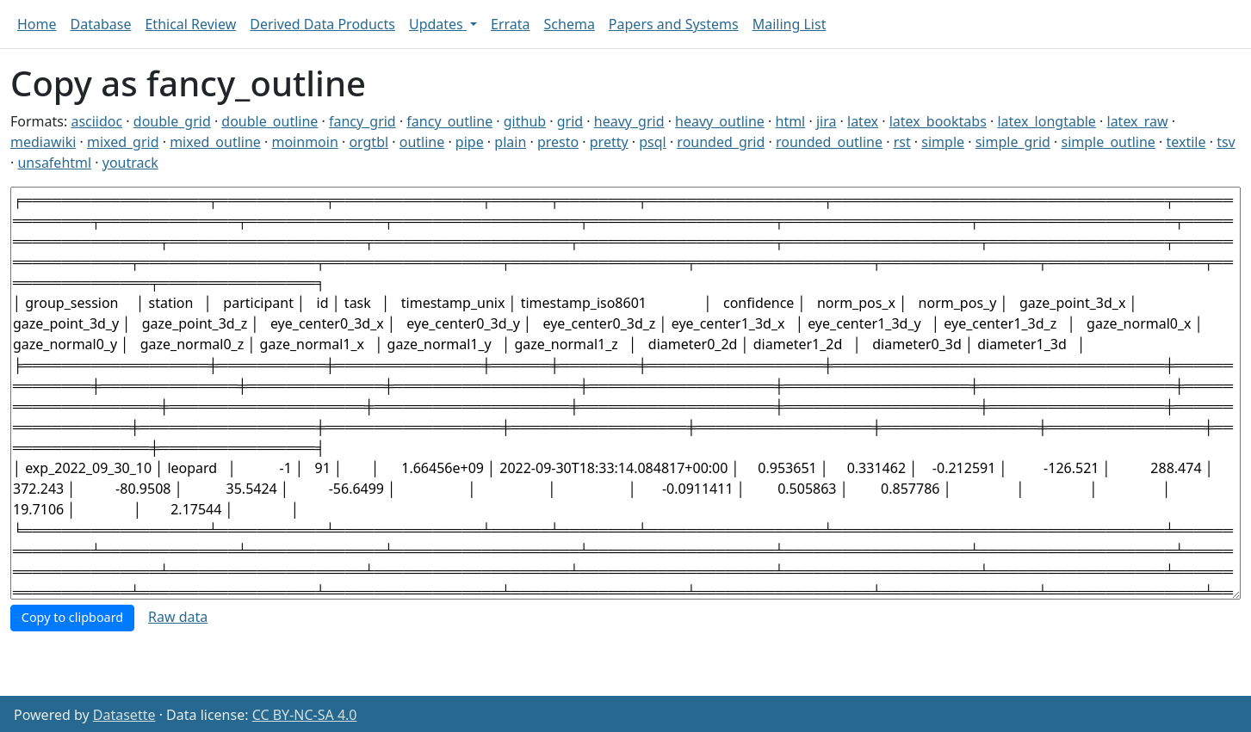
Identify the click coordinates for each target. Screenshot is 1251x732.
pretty (609, 141)
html (791, 121)
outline (422, 141)
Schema (569, 24)
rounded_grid (721, 141)
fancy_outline (449, 121)
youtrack (130, 162)
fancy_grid (362, 121)
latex (862, 121)
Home (37, 24)
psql (652, 141)
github (525, 121)
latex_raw (1137, 121)
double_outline (269, 121)
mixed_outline (215, 141)
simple (942, 141)
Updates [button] (438, 24)
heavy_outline (720, 121)
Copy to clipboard (72, 617)
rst (902, 141)
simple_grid (1012, 141)
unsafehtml (54, 162)
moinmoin (304, 141)
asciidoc (96, 121)
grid (570, 121)
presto (558, 141)
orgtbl (368, 141)
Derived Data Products (322, 24)
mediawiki (43, 141)
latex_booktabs (938, 121)
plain (510, 141)
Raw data (177, 616)
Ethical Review (190, 24)
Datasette (124, 714)
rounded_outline (829, 141)
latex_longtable (1046, 121)
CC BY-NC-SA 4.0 (304, 714)
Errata (510, 24)
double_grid (172, 121)
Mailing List (789, 24)
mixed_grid (123, 141)
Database (101, 24)
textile (1186, 141)
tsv (1226, 141)
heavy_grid (629, 121)
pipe (469, 141)
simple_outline (1108, 141)
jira (826, 121)
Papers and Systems (674, 24)
